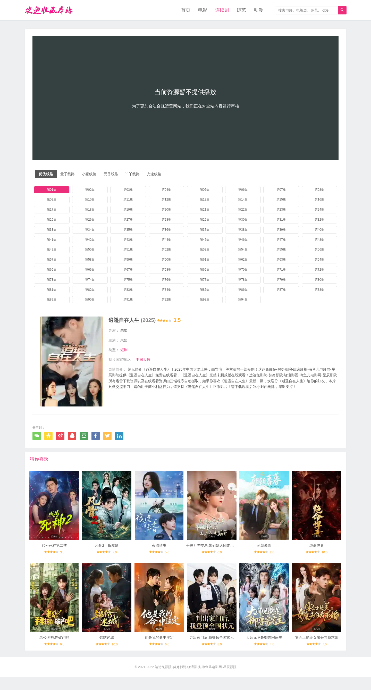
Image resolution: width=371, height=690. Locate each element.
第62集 (243, 260)
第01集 (51, 190)
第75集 (128, 280)
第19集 (128, 210)
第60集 (166, 260)
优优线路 (46, 174)
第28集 (166, 220)
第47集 (281, 240)
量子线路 (67, 174)
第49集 (51, 250)
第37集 (204, 230)
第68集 (166, 270)
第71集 (281, 270)
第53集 (204, 250)
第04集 (166, 190)
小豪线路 (89, 174)
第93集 (204, 300)
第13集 (204, 200)
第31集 (281, 220)
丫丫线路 (132, 174)
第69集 (204, 270)
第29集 (204, 220)
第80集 (319, 280)
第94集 (243, 300)
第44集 (166, 240)
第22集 (243, 210)
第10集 (90, 200)
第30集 (243, 220)
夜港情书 (159, 555)
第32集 (319, 220)
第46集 (243, 240)
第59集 (128, 260)
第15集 (281, 200)
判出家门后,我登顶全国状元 (212, 651)
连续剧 (222, 10)
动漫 (258, 10)
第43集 (128, 240)
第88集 (319, 290)
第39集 (281, 230)
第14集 (243, 200)
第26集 (90, 220)
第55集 (281, 250)
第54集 (243, 250)
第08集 (319, 190)
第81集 (51, 290)
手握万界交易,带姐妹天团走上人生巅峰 (217, 555)
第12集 (166, 200)
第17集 (51, 210)
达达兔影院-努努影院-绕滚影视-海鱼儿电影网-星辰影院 (195, 680)
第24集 (319, 210)
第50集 (90, 250)
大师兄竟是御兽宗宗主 (264, 651)
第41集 (51, 240)
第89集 (51, 300)
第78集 (243, 280)
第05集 (204, 190)
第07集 (281, 190)
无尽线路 (111, 174)
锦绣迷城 (106, 651)
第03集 (128, 190)
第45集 (204, 240)
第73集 (51, 280)
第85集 (204, 290)
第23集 (281, 210)
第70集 (243, 270)
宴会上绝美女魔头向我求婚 (316, 651)
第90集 (90, 300)
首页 (185, 10)
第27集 (128, 220)
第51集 (128, 250)
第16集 (319, 200)
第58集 (90, 260)
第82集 (90, 290)
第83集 (128, 290)
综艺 (241, 10)
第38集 (243, 230)
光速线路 (154, 174)
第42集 (90, 240)
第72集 (319, 270)
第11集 (128, 200)
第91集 (128, 300)
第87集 (281, 290)
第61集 (204, 260)
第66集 (90, 270)
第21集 (204, 210)
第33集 (51, 230)
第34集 (90, 230)
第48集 (319, 240)
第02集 (90, 190)
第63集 (281, 260)
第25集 (51, 220)
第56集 (319, 250)
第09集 (51, 200)
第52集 (166, 250)
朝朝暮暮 (264, 555)
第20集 (166, 210)
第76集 (166, 280)
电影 (202, 10)
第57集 (51, 260)
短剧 (124, 350)
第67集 (128, 270)
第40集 (319, 230)
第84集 (166, 290)
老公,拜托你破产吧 (54, 651)
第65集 (51, 270)
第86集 (243, 290)
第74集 (90, 280)
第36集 (166, 230)
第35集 (128, 230)
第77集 (204, 280)
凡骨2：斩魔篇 (107, 555)
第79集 (281, 280)
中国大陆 (143, 360)
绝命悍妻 (316, 555)
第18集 (90, 210)
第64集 (319, 260)
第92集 (166, 300)
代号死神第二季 (54, 555)
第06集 (243, 190)
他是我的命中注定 (159, 651)
